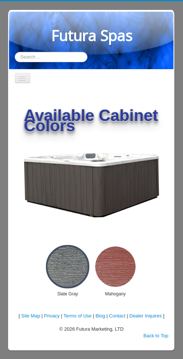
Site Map (30, 316)
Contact (117, 316)
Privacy (52, 316)
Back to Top (155, 335)
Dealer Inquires (145, 316)
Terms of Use (78, 316)
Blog (100, 316)
